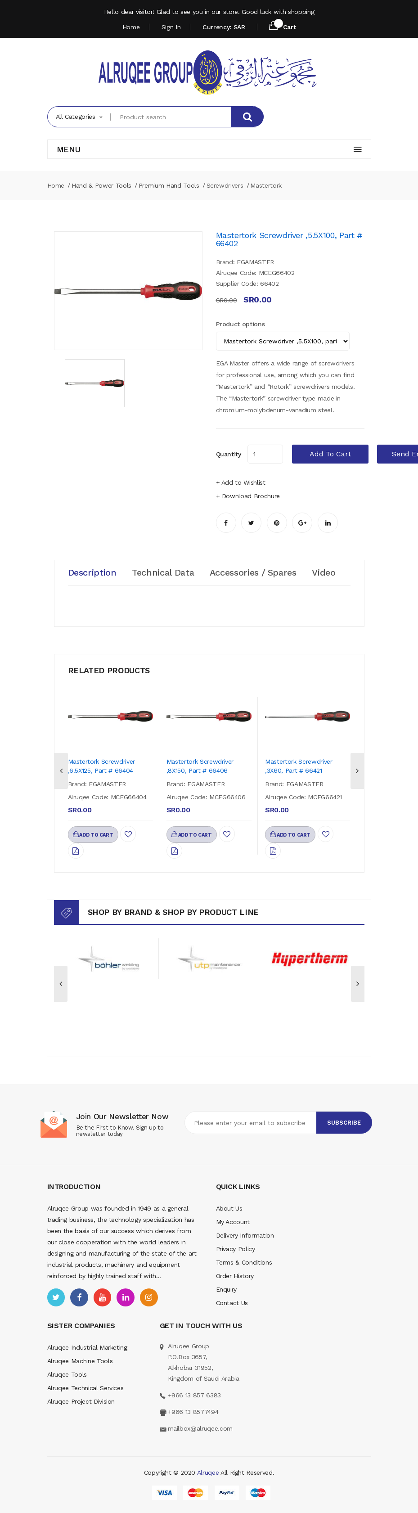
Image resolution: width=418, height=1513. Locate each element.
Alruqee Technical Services (85, 1387)
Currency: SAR (223, 27)
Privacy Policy (235, 1248)
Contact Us (232, 1302)
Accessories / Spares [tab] (254, 572)
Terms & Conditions (244, 1262)
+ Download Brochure (248, 496)
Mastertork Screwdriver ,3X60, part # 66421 (298, 766)
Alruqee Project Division (81, 1401)
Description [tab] (92, 572)
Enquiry (226, 1289)
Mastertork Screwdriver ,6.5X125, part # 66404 (101, 766)
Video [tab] (325, 572)
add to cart (330, 454)
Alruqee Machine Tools (80, 1360)
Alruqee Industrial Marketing (87, 1347)
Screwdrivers (225, 185)
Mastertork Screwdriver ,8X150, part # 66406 (200, 766)
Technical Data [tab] (163, 572)
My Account (233, 1221)
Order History (235, 1275)
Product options (240, 324)
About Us (229, 1208)
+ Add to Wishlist (240, 482)
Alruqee (208, 1472)
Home (131, 27)
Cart (282, 26)
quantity (228, 454)
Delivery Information (245, 1235)
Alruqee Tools (67, 1374)
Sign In (171, 27)
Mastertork (266, 185)
